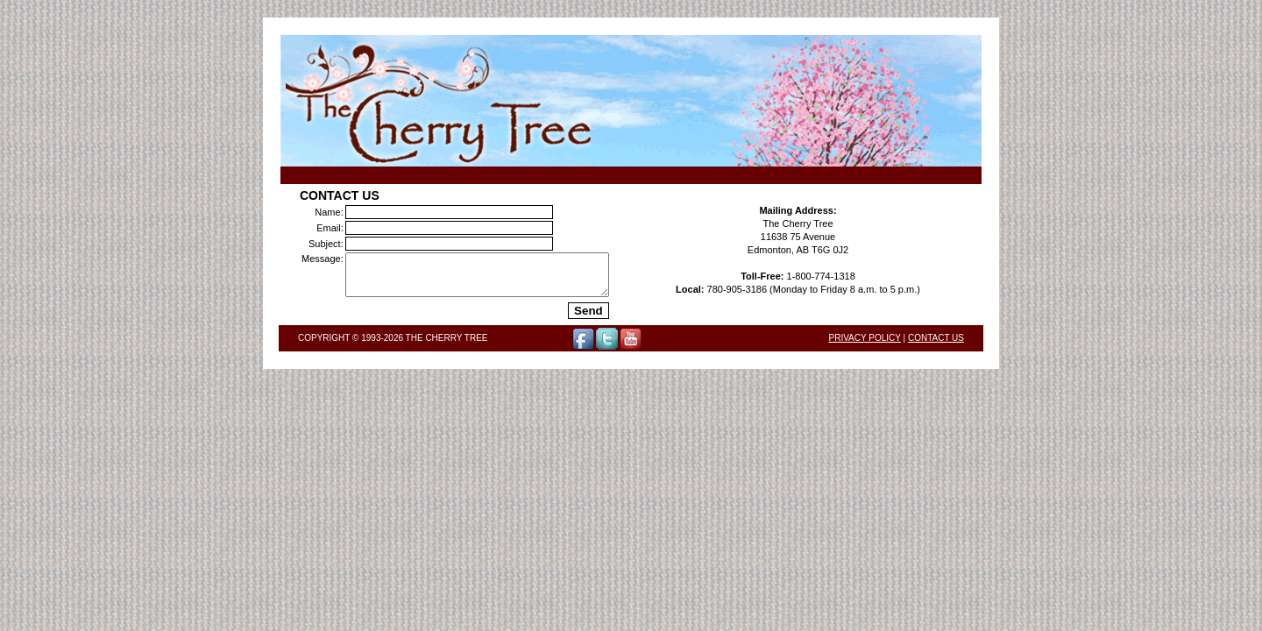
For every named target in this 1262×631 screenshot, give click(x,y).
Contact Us (936, 346)
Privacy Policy (865, 346)
